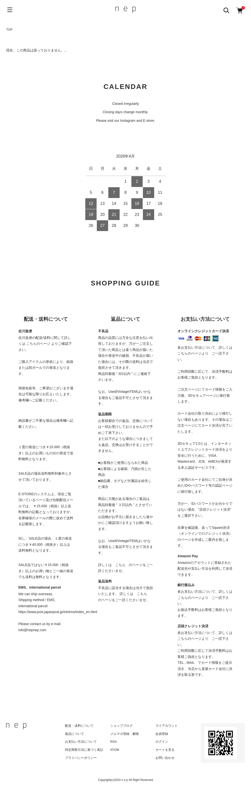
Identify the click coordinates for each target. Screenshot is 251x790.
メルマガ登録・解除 (124, 734)
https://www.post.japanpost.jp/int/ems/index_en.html (57, 612)
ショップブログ (121, 726)
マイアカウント (166, 726)
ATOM (114, 750)
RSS (113, 741)
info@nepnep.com (32, 630)
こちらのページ (38, 344)
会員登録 (161, 734)
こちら (120, 565)
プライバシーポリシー (81, 758)
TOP (9, 29)
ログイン (161, 741)
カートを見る (165, 750)
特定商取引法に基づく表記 (84, 750)
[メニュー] (10, 10)
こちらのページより (192, 353)
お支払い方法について (81, 741)
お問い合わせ (165, 758)
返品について (74, 734)
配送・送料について (79, 726)
